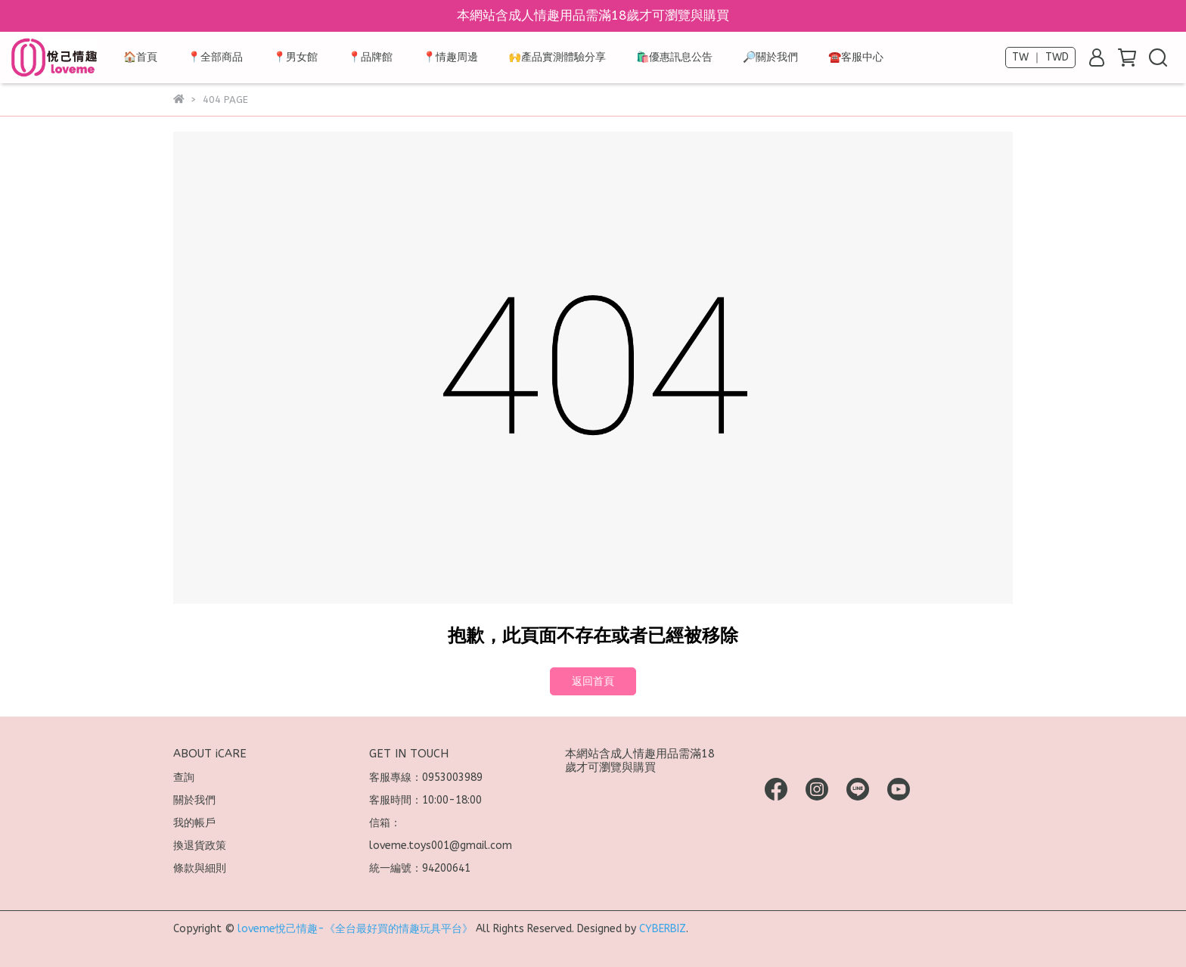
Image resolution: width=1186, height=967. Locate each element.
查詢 (183, 777)
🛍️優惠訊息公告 (674, 57)
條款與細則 (199, 868)
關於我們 (194, 800)
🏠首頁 (140, 57)
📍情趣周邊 (450, 57)
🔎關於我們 (770, 57)
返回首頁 (593, 681)
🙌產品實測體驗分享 (557, 57)
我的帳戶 (194, 822)
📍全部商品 (215, 57)
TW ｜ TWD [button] (1040, 57)
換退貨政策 (199, 845)
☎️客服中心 (855, 57)
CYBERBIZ (662, 928)
